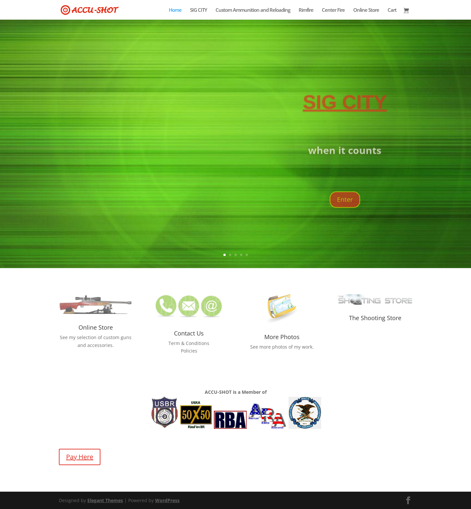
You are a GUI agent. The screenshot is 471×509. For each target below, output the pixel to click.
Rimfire (306, 10)
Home (175, 10)
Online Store (366, 10)
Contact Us (189, 333)
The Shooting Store (375, 318)
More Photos (282, 337)
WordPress (167, 500)
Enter (345, 213)
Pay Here (79, 456)
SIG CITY (198, 10)
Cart (392, 10)
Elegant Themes (105, 500)
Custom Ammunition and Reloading (253, 10)
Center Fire (333, 10)
